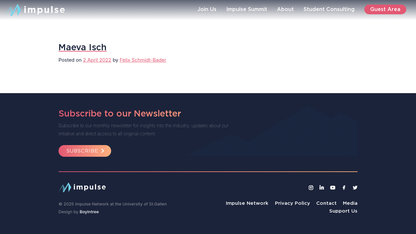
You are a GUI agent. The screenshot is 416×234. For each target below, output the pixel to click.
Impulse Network (247, 203)
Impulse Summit (246, 9)
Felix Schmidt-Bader (143, 60)
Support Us (343, 211)
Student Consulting (329, 9)
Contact (326, 203)
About (285, 9)
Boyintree (89, 211)
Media (350, 203)
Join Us (206, 9)
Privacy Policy (292, 203)
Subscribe (86, 150)
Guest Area (385, 9)
